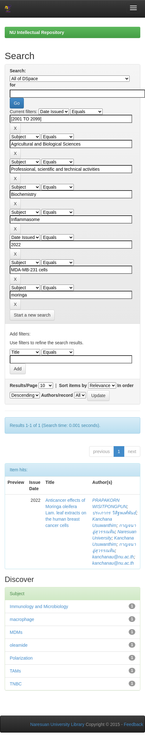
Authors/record (57, 395)
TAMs (15, 670)
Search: (18, 70)
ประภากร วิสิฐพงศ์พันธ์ (114, 512)
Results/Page (23, 385)
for (13, 84)
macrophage (22, 619)
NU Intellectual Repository (36, 32)
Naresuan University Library (57, 724)
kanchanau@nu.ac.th (113, 556)
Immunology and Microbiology (39, 606)
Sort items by (73, 385)
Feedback (133, 724)
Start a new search (32, 315)
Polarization (21, 658)
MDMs (16, 632)
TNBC (16, 683)
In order (125, 385)
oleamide (19, 645)
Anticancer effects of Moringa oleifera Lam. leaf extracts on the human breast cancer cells (66, 513)
